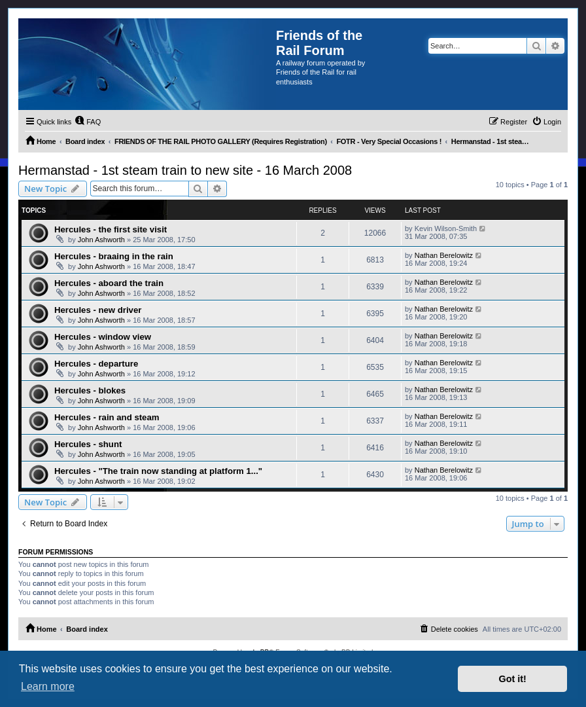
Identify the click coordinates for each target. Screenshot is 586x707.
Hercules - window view (102, 337)
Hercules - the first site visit (110, 229)
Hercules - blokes (90, 390)
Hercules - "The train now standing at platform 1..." (158, 471)
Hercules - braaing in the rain (113, 256)
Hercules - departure (96, 364)
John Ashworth (101, 240)
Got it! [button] (512, 679)
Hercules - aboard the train (109, 283)
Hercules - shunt (88, 444)
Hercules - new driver (97, 310)
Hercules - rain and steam (107, 417)
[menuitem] (88, 122)
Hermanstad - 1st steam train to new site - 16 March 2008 (185, 170)
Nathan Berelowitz (444, 255)
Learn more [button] (48, 686)
